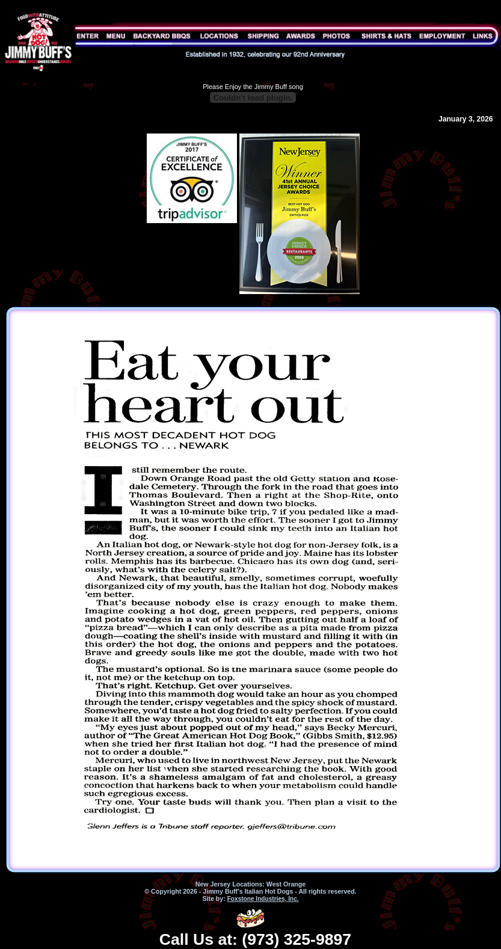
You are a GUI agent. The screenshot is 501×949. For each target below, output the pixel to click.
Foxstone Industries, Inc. (263, 898)
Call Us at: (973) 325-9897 (255, 939)
